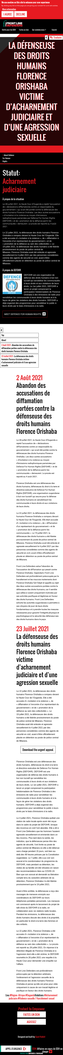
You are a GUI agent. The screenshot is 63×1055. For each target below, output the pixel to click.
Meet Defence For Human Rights (22, 314)
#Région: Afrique (17, 995)
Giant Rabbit (40, 1036)
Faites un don (24, 29)
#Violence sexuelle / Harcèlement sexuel (36, 998)
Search (54, 29)
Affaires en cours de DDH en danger (47, 1050)
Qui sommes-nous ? (39, 29)
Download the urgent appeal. (38, 750)
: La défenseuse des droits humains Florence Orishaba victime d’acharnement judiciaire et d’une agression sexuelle (18, 361)
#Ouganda (30, 995)
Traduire (58, 37)
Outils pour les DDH (9, 29)
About (3, 340)
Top (2, 335)
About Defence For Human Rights (8, 158)
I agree (7, 14)
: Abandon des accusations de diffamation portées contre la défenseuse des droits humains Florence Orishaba (19, 348)
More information (9, 9)
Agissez (31, 1022)
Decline (20, 14)
